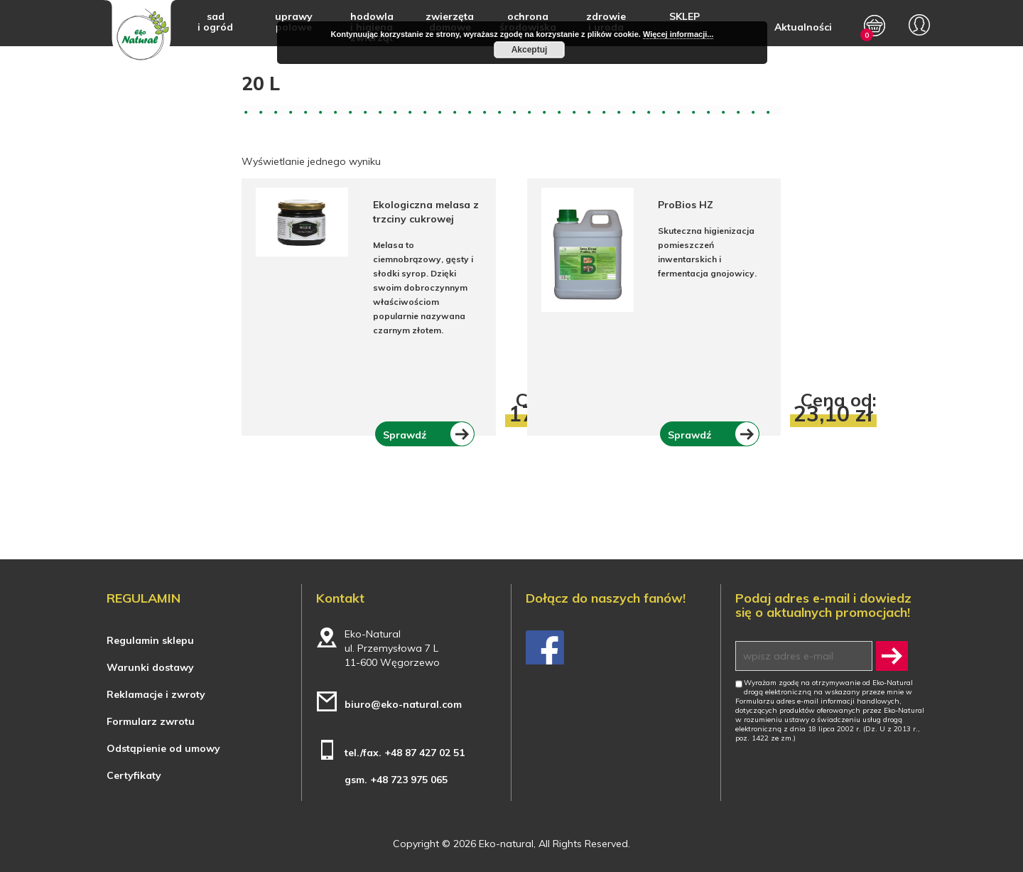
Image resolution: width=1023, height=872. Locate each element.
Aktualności (803, 27)
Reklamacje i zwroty (156, 694)
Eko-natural (139, 34)
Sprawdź (404, 434)
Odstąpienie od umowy (163, 748)
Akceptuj (530, 50)
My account (919, 25)
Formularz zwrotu (151, 721)
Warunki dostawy (150, 667)
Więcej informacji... (678, 34)
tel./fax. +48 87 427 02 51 (405, 752)
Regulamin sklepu (150, 640)
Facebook (545, 647)
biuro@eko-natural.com (403, 704)
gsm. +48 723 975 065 (396, 779)
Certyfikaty (134, 775)
